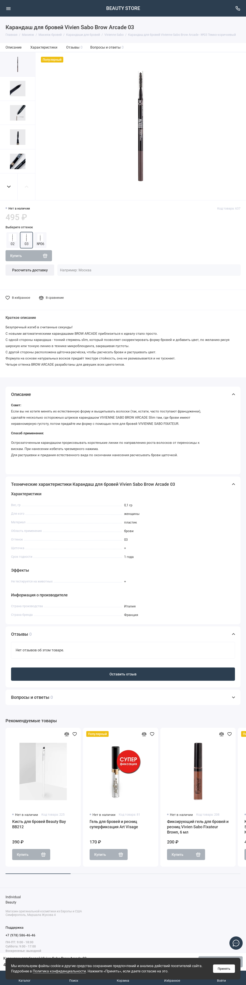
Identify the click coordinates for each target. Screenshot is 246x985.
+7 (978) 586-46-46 (20, 935)
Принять (224, 968)
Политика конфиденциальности (59, 971)
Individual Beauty (13, 899)
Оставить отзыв (123, 674)
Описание (13, 47)
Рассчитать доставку (30, 270)
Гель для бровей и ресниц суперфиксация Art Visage (114, 824)
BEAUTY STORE (123, 8)
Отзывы (74, 47)
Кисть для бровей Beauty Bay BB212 (39, 824)
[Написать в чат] (236, 943)
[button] (9, 186)
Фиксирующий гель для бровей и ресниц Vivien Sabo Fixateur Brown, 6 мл (198, 826)
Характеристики (43, 47)
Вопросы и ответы (107, 47)
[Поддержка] (237, 8)
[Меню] (8, 8)
